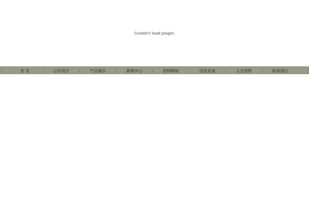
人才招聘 (244, 70)
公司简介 (61, 70)
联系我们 (280, 70)
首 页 (25, 70)
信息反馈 (207, 70)
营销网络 (171, 70)
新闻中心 (134, 70)
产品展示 (98, 70)
